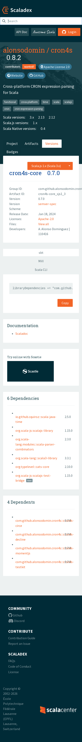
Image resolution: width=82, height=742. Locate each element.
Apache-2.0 (46, 219)
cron (6, 109)
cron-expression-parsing (29, 109)
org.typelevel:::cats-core (32, 467)
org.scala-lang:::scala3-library (36, 458)
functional (10, 102)
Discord (16, 621)
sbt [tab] (41, 252)
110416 (43, 234)
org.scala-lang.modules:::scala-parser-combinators (35, 444)
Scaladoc (21, 333)
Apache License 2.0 (55, 67)
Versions (51, 143)
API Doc (21, 32)
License (13, 672)
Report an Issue (19, 644)
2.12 (52, 117)
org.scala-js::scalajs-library (34, 430)
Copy (65, 303)
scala (56, 102)
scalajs (68, 102)
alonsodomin (24, 49)
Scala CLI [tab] (41, 270)
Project (12, 143)
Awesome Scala (44, 32)
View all (43, 224)
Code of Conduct (19, 666)
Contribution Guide (21, 638)
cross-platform (29, 102)
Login (69, 32)
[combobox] (50, 166)
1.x (35, 122)
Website (15, 75)
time (45, 102)
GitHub (36, 75)
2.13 (41, 117)
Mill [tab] (41, 261)
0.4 (43, 128)
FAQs (11, 661)
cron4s (62, 49)
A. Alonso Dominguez (53, 229)
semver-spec (47, 204)
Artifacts (31, 143)
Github (15, 615)
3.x (32, 117)
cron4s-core (25, 173)
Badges (12, 151)
